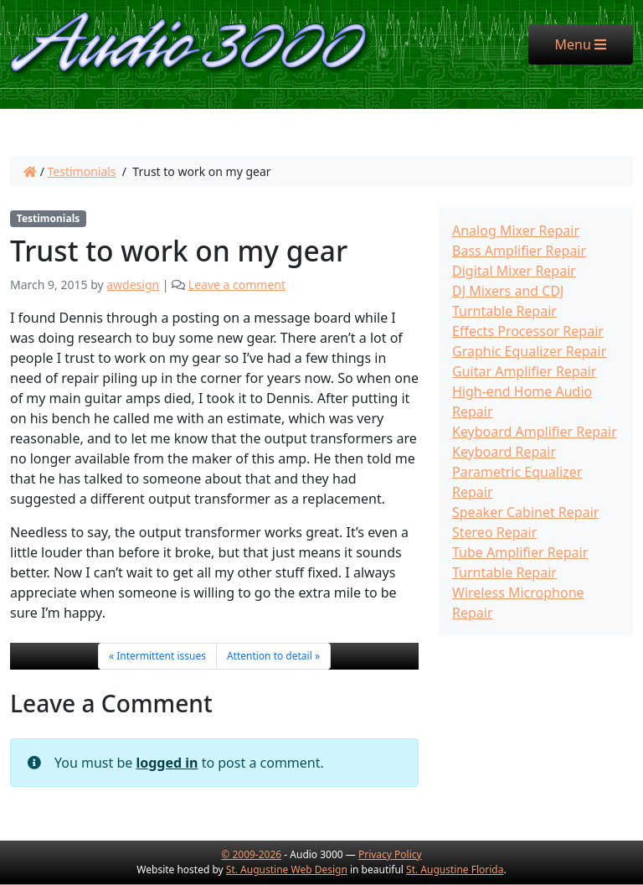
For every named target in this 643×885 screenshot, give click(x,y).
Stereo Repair (494, 532)
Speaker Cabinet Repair (525, 512)
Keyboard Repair (504, 451)
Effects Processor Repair (528, 331)
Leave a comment (236, 284)
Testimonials (82, 171)
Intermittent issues (161, 656)
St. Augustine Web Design (286, 869)
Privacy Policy (390, 854)
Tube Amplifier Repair (520, 552)
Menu (594, 44)
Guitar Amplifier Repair (524, 371)
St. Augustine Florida (454, 869)
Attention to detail (269, 656)
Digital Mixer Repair (514, 270)
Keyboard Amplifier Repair (534, 431)
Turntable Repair (504, 572)
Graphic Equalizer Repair (529, 351)
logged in (167, 762)
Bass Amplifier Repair (519, 250)
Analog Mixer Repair (515, 230)
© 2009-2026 (251, 854)
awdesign (132, 284)
